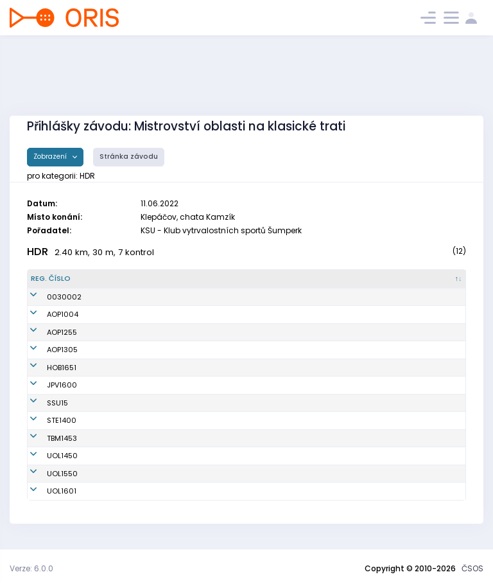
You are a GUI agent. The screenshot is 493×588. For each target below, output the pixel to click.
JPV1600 (46, 385)
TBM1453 (46, 438)
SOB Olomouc (252, 455)
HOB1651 (45, 367)
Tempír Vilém (125, 491)
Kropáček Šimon (131, 420)
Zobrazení (51, 156)
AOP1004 (46, 314)
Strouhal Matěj (128, 349)
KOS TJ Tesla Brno (259, 438)
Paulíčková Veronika (138, 455)
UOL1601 (45, 491)
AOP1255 (46, 332)
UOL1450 (46, 455)
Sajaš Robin (123, 314)
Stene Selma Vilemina (141, 438)
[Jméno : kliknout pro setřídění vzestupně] (161, 279)
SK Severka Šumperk (264, 403)
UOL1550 (46, 473)
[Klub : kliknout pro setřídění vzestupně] (287, 279)
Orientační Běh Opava (267, 314)
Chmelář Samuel (132, 385)
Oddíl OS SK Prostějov (267, 385)
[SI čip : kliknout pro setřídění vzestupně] (437, 279)
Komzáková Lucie (133, 332)
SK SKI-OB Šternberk (263, 420)
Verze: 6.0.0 (31, 568)
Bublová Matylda (132, 473)
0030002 (48, 297)
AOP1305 (46, 349)
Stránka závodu (128, 156)
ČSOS (472, 568)
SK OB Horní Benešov (264, 367)
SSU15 (41, 403)
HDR (37, 251)
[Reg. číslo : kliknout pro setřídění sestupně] (63, 279)
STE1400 (45, 420)
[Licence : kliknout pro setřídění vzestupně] (379, 279)
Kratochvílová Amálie (140, 367)
